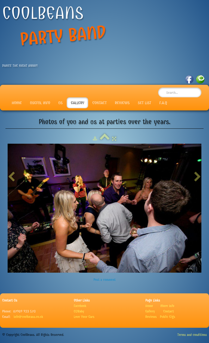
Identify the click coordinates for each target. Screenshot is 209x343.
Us (60, 102)
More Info (167, 306)
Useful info (40, 102)
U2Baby (79, 311)
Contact (99, 102)
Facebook (80, 306)
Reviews (122, 102)
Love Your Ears (84, 317)
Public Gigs (167, 317)
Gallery (77, 102)
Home (17, 102)
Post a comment (104, 280)
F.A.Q (163, 102)
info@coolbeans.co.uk (28, 317)
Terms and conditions (192, 335)
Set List (144, 102)
